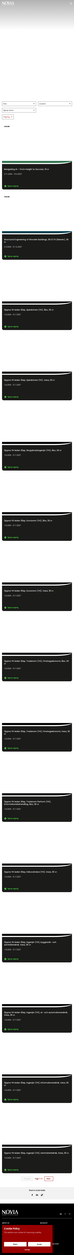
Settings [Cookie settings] (27, 1250)
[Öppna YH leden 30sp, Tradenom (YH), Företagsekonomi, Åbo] (37, 647)
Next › (49, 1179)
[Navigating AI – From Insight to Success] (37, 155)
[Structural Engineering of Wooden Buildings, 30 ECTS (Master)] (37, 226)
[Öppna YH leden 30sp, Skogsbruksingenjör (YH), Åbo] (37, 436)
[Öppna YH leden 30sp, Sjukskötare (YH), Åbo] (37, 296)
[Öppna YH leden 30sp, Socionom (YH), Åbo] (37, 507)
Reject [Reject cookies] (15, 1244)
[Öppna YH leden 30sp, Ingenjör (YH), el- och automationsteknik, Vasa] (37, 998)
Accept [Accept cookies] (39, 1244)
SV (70, 1214)
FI (65, 1214)
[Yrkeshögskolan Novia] (8, 3)
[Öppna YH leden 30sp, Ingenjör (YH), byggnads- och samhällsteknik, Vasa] (37, 928)
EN (61, 1214)
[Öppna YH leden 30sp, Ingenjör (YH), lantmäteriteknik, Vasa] (37, 1139)
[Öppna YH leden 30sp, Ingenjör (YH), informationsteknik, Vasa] (37, 1069)
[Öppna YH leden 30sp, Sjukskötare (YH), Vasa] (37, 366)
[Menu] (71, 3)
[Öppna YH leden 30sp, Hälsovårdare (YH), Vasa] (37, 858)
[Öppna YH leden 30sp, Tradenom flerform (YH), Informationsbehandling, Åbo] (37, 788)
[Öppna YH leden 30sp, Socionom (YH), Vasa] (37, 577)
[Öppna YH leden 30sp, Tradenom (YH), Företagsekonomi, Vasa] (37, 717)
